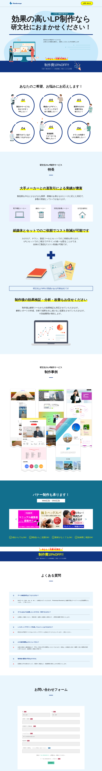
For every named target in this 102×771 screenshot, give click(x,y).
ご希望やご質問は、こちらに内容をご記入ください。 (36, 748)
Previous (16, 519)
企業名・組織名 (27, 719)
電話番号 (26, 740)
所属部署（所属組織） (29, 726)
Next (86, 519)
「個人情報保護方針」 (45, 755)
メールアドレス (27, 733)
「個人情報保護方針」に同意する (51, 759)
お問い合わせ (87, 3)
